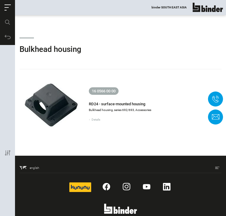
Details (96, 119)
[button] (7, 7)
